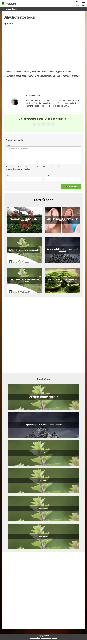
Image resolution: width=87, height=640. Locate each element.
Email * (47, 175)
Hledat (77, 3)
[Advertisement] (43, 46)
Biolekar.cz (7, 9)
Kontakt (54, 638)
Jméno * (9, 175)
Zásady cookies (35, 638)
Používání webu (46, 638)
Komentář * (10, 145)
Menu (83, 3)
